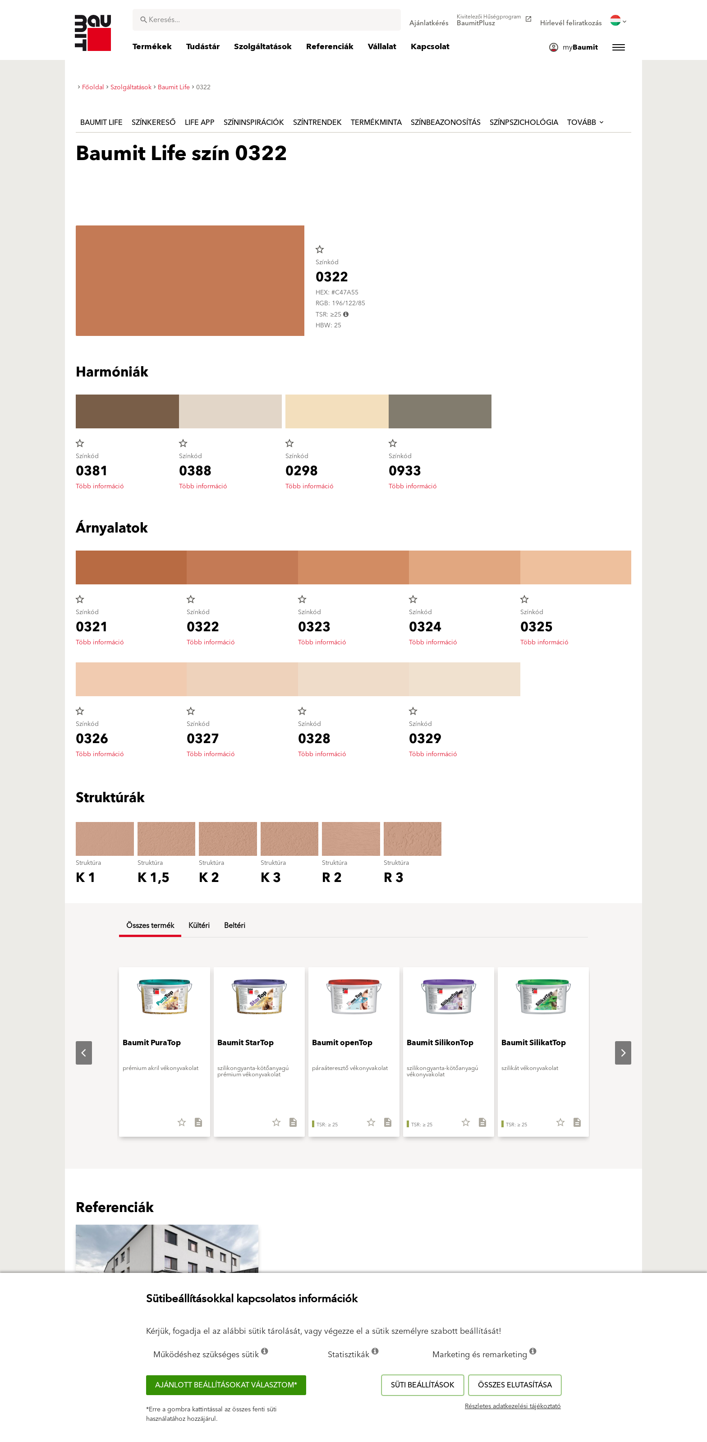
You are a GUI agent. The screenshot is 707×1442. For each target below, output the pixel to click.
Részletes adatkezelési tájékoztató (513, 1406)
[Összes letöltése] (194, 1125)
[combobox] (267, 20)
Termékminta (376, 122)
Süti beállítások (422, 1385)
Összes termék (150, 925)
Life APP (200, 122)
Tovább (586, 122)
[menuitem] (429, 20)
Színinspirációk (254, 122)
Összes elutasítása (515, 1385)
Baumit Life (101, 122)
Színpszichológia (524, 122)
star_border (319, 249)
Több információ (100, 486)
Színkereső (154, 122)
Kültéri (199, 925)
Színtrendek (317, 122)
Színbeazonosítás (446, 122)
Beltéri (234, 925)
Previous (76, 1053)
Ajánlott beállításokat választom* (226, 1385)
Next (615, 1053)
